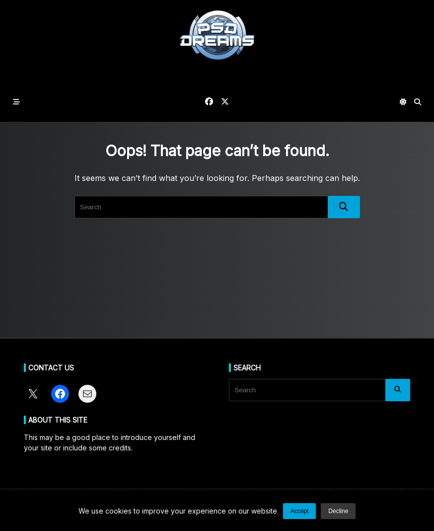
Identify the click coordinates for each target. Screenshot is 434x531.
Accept (299, 511)
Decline (338, 511)
